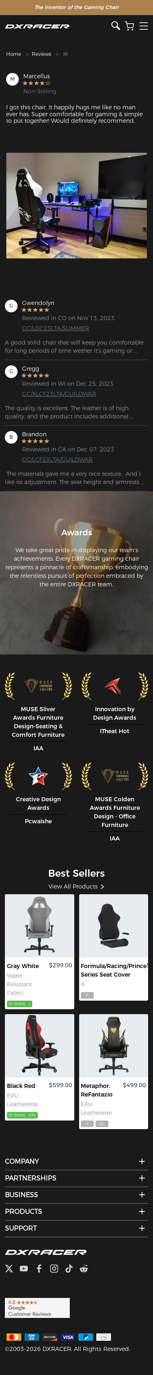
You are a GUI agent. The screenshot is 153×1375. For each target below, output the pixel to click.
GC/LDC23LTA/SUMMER (53, 328)
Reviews (41, 54)
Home (13, 54)
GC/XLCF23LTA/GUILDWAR (53, 394)
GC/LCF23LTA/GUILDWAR (53, 459)
